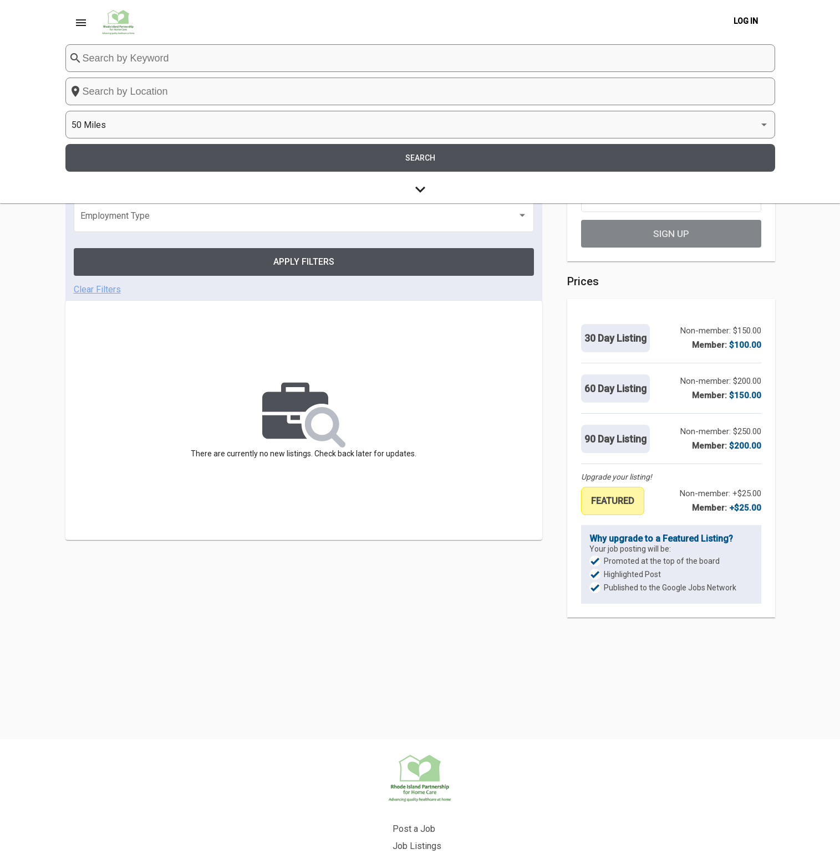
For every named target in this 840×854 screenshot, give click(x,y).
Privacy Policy (463, 825)
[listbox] (644, 77)
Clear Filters (97, 213)
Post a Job (457, 773)
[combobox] (479, 77)
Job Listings (460, 790)
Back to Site (459, 807)
